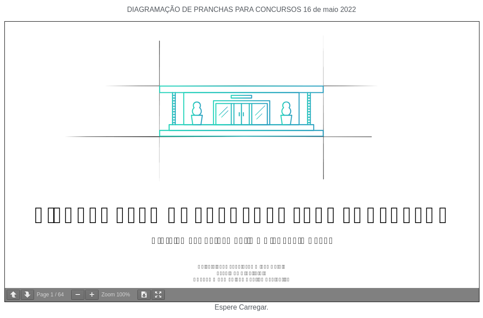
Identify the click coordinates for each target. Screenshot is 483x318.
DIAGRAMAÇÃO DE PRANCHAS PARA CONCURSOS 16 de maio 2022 (241, 9)
